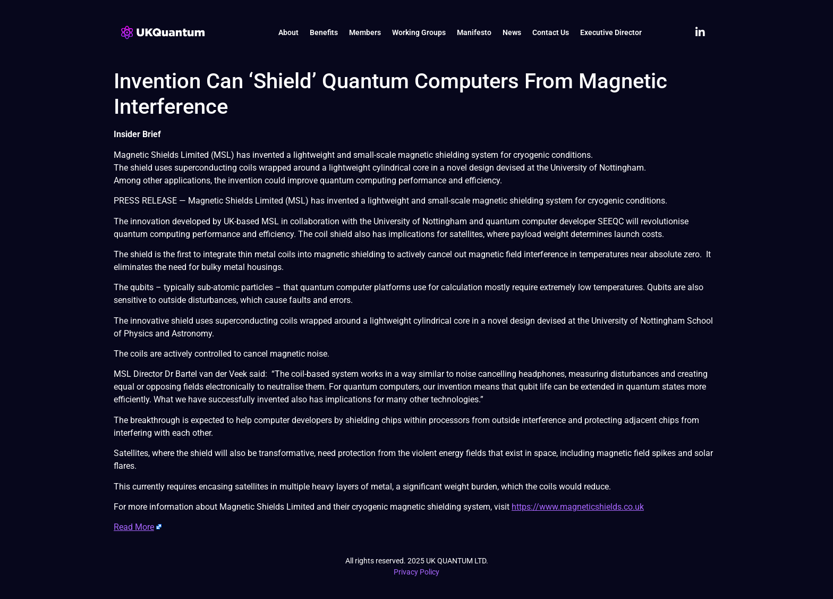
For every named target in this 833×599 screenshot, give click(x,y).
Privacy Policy (416, 572)
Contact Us (550, 32)
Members (365, 32)
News (512, 32)
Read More (134, 527)
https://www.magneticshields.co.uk (578, 507)
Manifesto (474, 32)
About (288, 32)
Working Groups (419, 32)
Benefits (324, 32)
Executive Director (611, 32)
